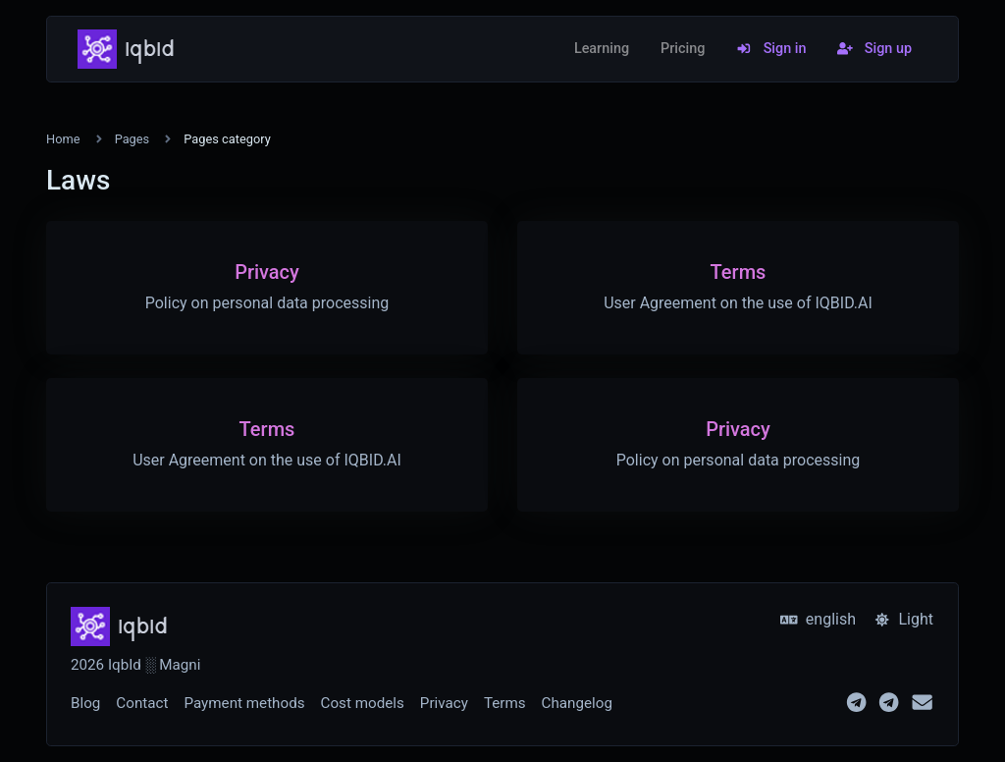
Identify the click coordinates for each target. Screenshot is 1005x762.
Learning (601, 48)
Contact (142, 703)
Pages (132, 139)
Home (62, 139)
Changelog (577, 703)
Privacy (444, 703)
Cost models (362, 703)
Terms (505, 703)
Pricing (683, 48)
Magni (179, 665)
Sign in (771, 48)
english (818, 619)
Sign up (874, 48)
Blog (85, 703)
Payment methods (244, 703)
